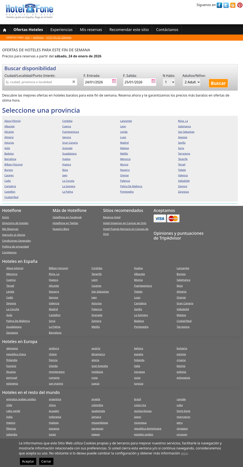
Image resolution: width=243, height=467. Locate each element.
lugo (123, 137)
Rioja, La (54, 274)
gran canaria (70, 142)
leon (123, 126)
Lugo (137, 297)
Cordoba (97, 268)
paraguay (97, 428)
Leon (95, 280)
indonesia (55, 417)
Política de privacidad (15, 246)
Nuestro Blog (61, 229)
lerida (124, 132)
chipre (53, 354)
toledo (182, 170)
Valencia (54, 303)
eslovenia (12, 383)
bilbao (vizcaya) (13, 164)
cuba (180, 405)
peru (179, 422)
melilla (124, 153)
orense (124, 175)
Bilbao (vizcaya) (58, 268)
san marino (56, 383)
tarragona (184, 153)
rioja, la (183, 121)
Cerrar (46, 461)
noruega (139, 372)
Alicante (54, 286)
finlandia (11, 360)
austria (96, 348)
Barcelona (55, 332)
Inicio (5, 217)
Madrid (53, 309)
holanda (139, 360)
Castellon (55, 315)
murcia (124, 164)
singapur (182, 428)
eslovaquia (183, 377)
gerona (66, 137)
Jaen (94, 297)
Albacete (139, 274)
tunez (52, 434)
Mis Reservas (10, 229)
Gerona (53, 297)
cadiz (7, 181)
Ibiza (180, 286)
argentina (55, 399)
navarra (125, 170)
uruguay (182, 434)
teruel (181, 164)
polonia (181, 372)
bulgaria (182, 348)
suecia (96, 383)
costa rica (140, 405)
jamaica (96, 417)
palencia (125, 181)
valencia (183, 175)
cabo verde (13, 411)
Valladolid (183, 309)
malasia (53, 422)
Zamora (96, 321)
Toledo (138, 291)
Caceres (96, 286)
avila (7, 148)
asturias (9, 142)
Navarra (54, 291)
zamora (182, 186)
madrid (124, 142)
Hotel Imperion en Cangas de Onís (124, 223)
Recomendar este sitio (129, 29)
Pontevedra (141, 327)
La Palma (54, 327)
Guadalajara (14, 327)
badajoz (9, 153)
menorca (125, 159)
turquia (138, 383)
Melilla (96, 327)
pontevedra (127, 192)
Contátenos (9, 252)
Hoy (27, 37)
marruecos (183, 417)
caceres (9, 175)
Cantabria (140, 303)
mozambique (100, 422)
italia (137, 366)
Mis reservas (91, 29)
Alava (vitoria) (14, 268)
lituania (11, 372)
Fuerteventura (143, 286)
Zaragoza (12, 332)
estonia (181, 354)
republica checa (16, 354)
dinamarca (98, 354)
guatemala (98, 411)
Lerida (10, 291)
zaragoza (183, 192)
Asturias (97, 303)
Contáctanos (167, 29)
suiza (137, 377)
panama (54, 428)
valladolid (184, 181)
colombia (97, 405)
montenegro (57, 372)
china (52, 405)
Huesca (53, 280)
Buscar (218, 83)
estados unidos (143, 434)
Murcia (138, 280)
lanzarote (126, 121)
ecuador (54, 411)
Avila (9, 315)
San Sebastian (100, 291)
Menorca (11, 274)
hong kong (183, 411)
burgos (8, 170)
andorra (54, 348)
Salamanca (183, 280)
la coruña (68, 181)
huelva (66, 159)
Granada (97, 315)
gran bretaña (100, 366)
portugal (11, 377)
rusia (95, 377)
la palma (67, 192)
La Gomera (141, 315)
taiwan (96, 434)
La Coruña (12, 309)
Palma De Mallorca (18, 321)
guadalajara (69, 153)
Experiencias (61, 29)
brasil (137, 399)
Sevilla (138, 309)
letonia (181, 366)
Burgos (181, 274)
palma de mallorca (131, 186)
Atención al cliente (13, 235)
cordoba (67, 121)
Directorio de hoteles (15, 223)
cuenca (66, 126)
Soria (52, 321)
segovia (182, 137)
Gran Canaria (185, 303)
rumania (54, 377)
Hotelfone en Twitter (65, 223)
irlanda (53, 366)
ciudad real (11, 197)
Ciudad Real (184, 321)
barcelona (10, 159)
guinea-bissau (143, 411)
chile (9, 405)
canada (181, 399)
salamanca (184, 126)
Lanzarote (183, 268)
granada (67, 148)
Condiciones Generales (16, 241)
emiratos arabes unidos (21, 399)
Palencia (97, 309)
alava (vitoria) (12, 121)
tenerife (183, 159)
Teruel (10, 286)
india (9, 417)
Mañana (38, 37)
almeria (9, 137)
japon (137, 417)
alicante (9, 132)
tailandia (11, 434)
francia (53, 360)
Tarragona (183, 327)
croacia (181, 360)
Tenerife (97, 274)
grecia (95, 360)
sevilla (181, 142)
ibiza (65, 170)
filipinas (11, 428)
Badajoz (139, 321)
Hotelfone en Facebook (67, 217)
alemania (12, 348)
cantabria (10, 186)
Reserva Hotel (111, 217)
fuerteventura (70, 132)
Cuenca (11, 280)
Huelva (138, 268)
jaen (64, 175)
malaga (124, 148)
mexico (10, 422)
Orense (181, 297)
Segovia (11, 303)
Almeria (181, 291)
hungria (11, 366)
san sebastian (186, 132)
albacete (9, 126)
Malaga (181, 315)
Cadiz (9, 297)
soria (181, 148)
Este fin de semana (59, 37)
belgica (138, 348)
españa (138, 354)
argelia (96, 399)
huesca (66, 164)
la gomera (68, 186)
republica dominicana (147, 428)
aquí (184, 453)
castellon (9, 192)
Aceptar (28, 461)
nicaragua (140, 422)
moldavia (97, 372)
